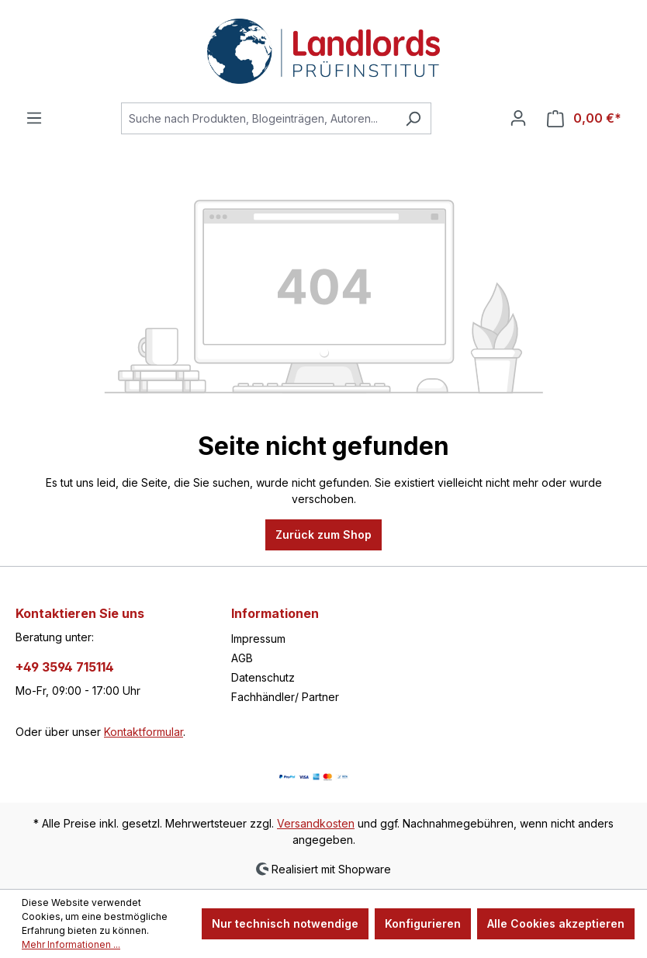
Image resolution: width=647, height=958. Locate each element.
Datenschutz (263, 677)
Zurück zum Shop (323, 534)
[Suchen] (413, 118)
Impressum (258, 638)
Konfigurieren (423, 923)
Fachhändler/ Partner (285, 696)
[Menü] (34, 118)
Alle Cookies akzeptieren (556, 923)
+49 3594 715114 (65, 667)
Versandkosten (316, 823)
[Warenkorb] (584, 118)
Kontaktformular (143, 731)
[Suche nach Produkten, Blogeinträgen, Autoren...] (258, 118)
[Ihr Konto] (518, 118)
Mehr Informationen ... (71, 944)
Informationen (275, 613)
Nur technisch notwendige (285, 923)
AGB (242, 658)
